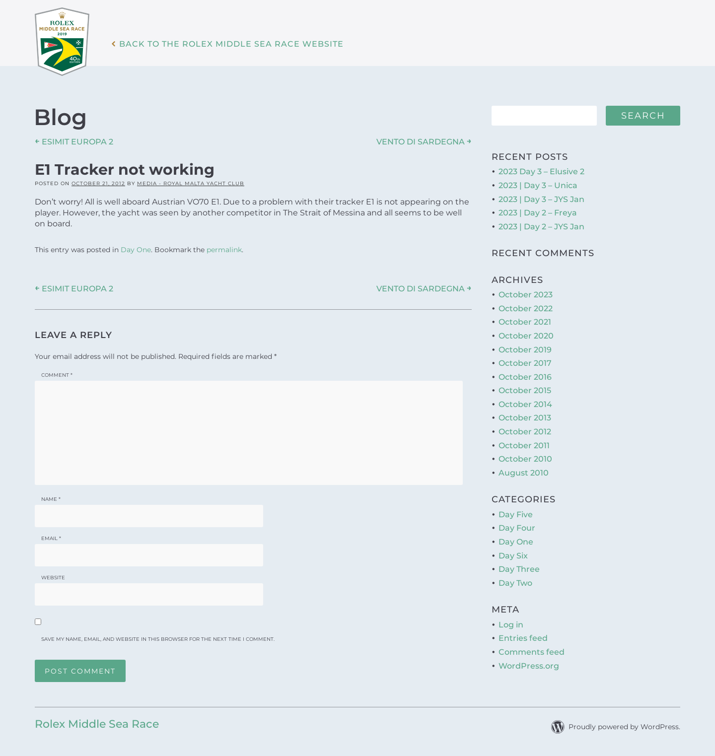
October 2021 (525, 322)
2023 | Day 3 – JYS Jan (541, 199)
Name (51, 499)
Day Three (519, 569)
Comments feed (532, 652)
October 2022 (526, 308)
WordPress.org (529, 666)
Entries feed (523, 638)
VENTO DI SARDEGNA (424, 141)
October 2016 (525, 377)
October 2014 (525, 404)
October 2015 (525, 390)
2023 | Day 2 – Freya (538, 212)
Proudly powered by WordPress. (624, 726)
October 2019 (525, 349)
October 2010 (525, 459)
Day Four (517, 528)
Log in (511, 624)
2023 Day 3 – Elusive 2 (541, 171)
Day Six (513, 555)
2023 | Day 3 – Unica (538, 185)
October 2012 (525, 431)
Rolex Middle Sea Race (97, 724)
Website (53, 577)
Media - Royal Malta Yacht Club (190, 183)
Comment (56, 375)
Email (51, 538)
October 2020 (526, 336)
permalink (224, 249)
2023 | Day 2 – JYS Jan (541, 226)
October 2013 (525, 417)
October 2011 (524, 445)
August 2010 (524, 473)
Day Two (515, 583)
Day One (136, 249)
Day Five (516, 514)
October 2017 (525, 363)
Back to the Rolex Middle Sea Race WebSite (231, 44)
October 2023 (526, 294)
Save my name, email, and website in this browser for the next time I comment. (158, 639)
